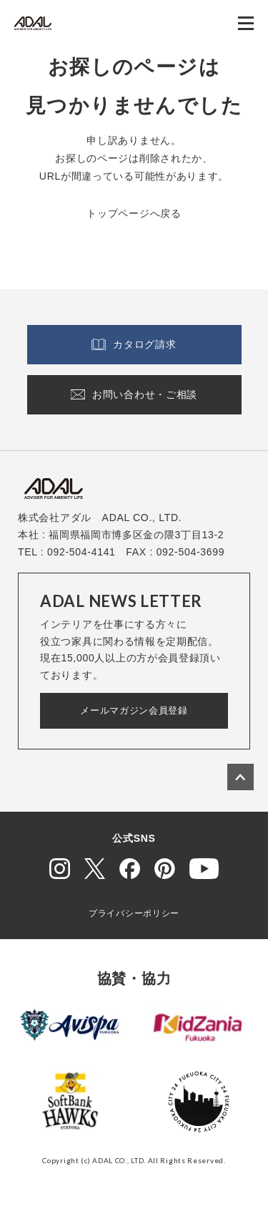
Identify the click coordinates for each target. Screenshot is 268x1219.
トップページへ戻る (133, 213)
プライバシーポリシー (134, 913)
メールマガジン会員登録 (134, 710)
